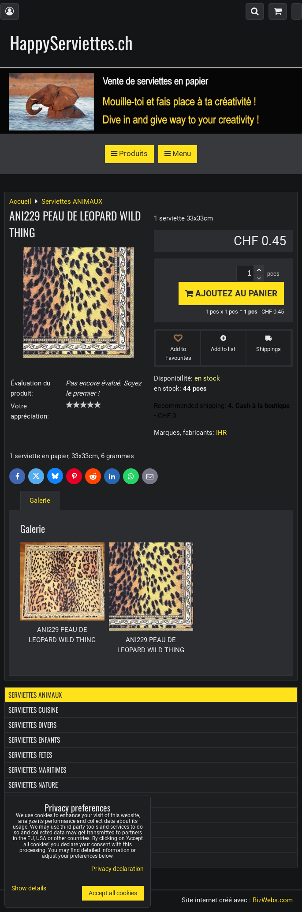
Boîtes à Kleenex (30, 829)
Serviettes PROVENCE (36, 799)
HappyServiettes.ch (71, 42)
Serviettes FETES (30, 754)
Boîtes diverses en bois (40, 844)
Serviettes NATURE (33, 784)
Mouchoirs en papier (37, 814)
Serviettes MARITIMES (37, 769)
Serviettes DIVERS (32, 724)
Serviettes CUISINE (33, 709)
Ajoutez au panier (231, 293)
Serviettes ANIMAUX (35, 694)
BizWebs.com (273, 900)
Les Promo (22, 859)
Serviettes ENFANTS (34, 739)
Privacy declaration (117, 869)
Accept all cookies (113, 893)
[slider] (83, 404)
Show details (28, 888)
